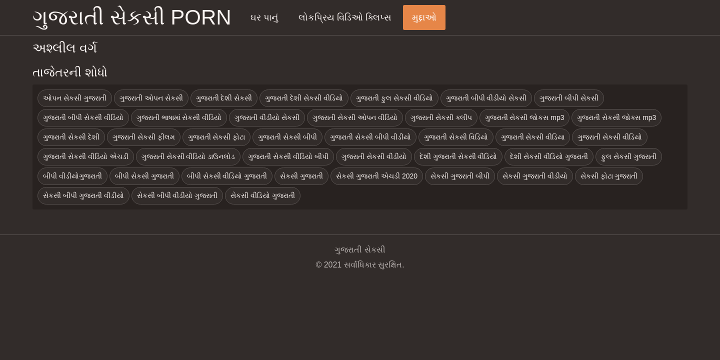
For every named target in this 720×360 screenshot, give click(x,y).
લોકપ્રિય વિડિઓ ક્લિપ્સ (345, 17)
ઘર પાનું (264, 17)
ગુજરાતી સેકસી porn (132, 17)
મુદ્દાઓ (424, 17)
